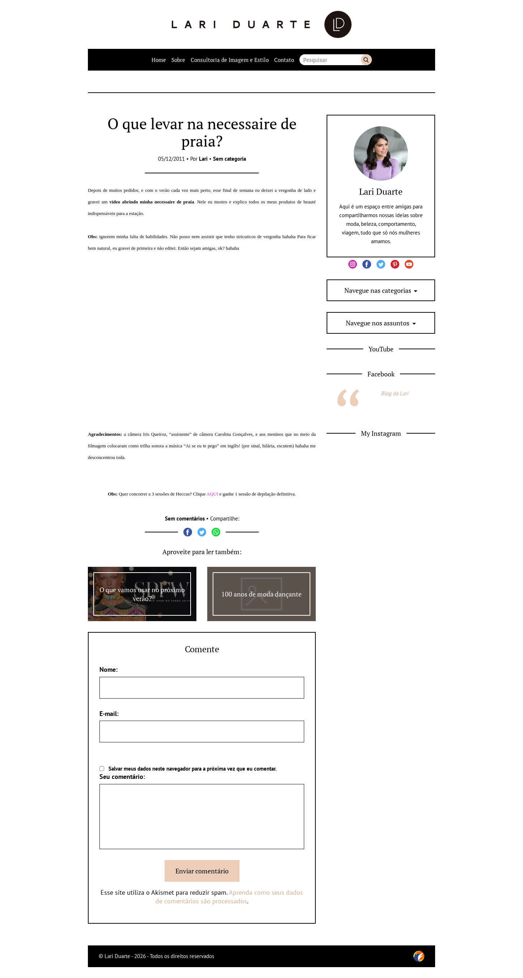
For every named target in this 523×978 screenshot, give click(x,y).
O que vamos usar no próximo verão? (142, 594)
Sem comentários (185, 518)
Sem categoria (229, 158)
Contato (284, 59)
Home (159, 59)
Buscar (366, 59)
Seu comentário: (122, 776)
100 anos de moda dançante (261, 594)
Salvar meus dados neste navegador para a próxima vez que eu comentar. (193, 768)
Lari (203, 158)
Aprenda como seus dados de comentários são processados (229, 896)
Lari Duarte (381, 191)
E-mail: (109, 713)
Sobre (178, 59)
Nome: (108, 669)
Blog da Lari (394, 393)
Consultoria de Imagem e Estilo (230, 59)
